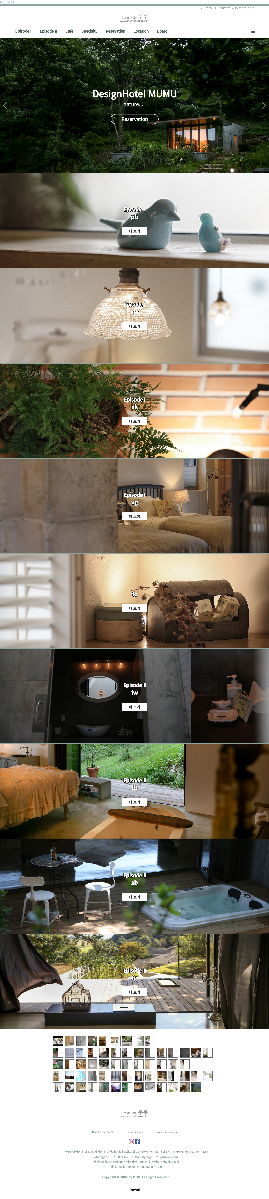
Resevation (115, 31)
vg (134, 502)
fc (134, 594)
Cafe (69, 31)
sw (134, 312)
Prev (5, 105)
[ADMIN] (135, 1190)
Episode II (48, 31)
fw (134, 692)
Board (162, 31)
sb (134, 882)
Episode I (23, 31)
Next (264, 105)
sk (134, 407)
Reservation (134, 118)
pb (134, 216)
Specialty (89, 31)
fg (134, 978)
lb (134, 787)
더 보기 (134, 231)
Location (141, 31)
